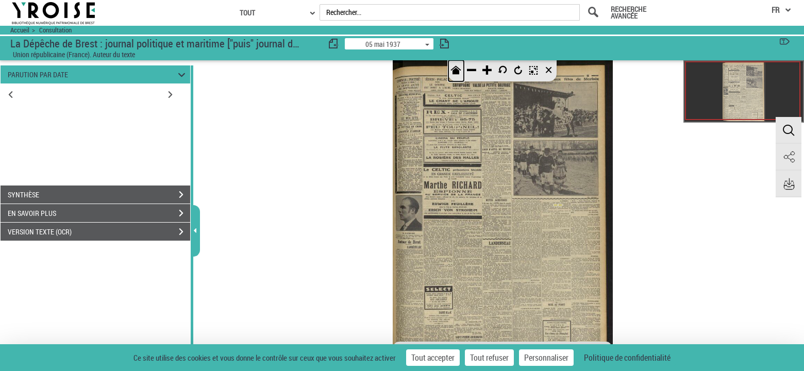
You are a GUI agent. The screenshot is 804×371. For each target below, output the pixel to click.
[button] (788, 130)
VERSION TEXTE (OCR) (99, 232)
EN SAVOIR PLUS (99, 213)
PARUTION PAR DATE (98, 74)
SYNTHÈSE (99, 195)
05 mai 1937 (382, 44)
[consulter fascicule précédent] (334, 44)
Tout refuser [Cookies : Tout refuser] (489, 357)
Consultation (55, 30)
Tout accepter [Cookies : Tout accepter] (433, 357)
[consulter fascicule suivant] (444, 44)
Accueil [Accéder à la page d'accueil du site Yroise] (19, 30)
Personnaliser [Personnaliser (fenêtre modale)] (546, 357)
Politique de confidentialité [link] (627, 357)
